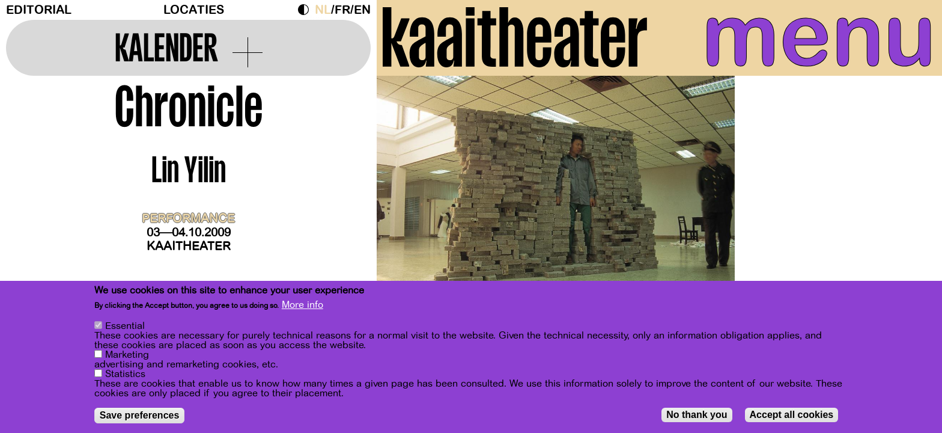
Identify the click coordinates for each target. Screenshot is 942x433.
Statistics (125, 375)
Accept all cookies (792, 416)
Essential (125, 327)
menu (819, 36)
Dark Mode (306, 9)
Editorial (38, 9)
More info (302, 306)
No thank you (696, 416)
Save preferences (140, 416)
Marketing (127, 356)
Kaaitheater (189, 246)
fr (342, 9)
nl (323, 9)
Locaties (193, 9)
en (362, 9)
